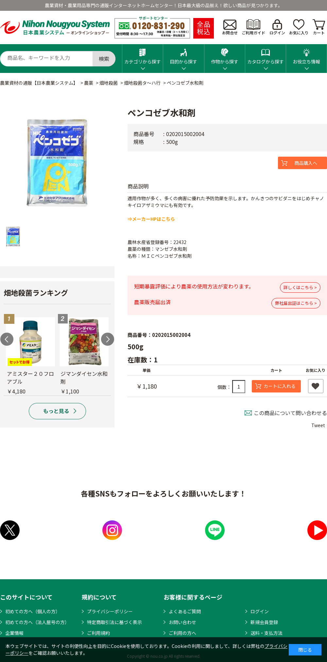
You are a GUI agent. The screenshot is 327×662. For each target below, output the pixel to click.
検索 (104, 58)
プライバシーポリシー (110, 611)
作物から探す (224, 54)
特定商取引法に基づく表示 (114, 622)
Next (107, 339)
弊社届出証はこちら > (296, 303)
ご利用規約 (98, 633)
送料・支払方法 (266, 633)
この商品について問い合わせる (290, 413)
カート (319, 27)
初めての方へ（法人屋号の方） (37, 622)
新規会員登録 (264, 622)
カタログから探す (265, 54)
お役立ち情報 (306, 54)
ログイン (277, 27)
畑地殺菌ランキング (36, 292)
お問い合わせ (182, 622)
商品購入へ (305, 163)
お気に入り (299, 27)
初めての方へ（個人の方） (32, 611)
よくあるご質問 (185, 611)
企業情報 (14, 633)
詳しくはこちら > (300, 287)
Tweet (318, 425)
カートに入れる (280, 386)
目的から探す (183, 54)
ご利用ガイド (253, 27)
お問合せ (230, 27)
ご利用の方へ (182, 633)
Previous (6, 339)
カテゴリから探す (142, 54)
